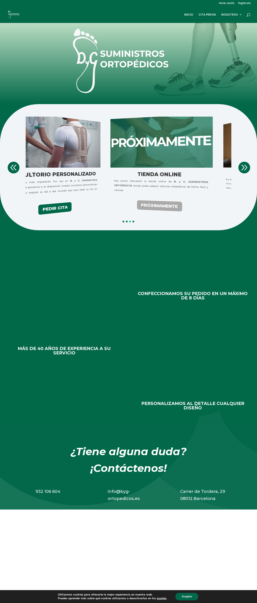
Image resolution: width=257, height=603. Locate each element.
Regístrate (244, 3)
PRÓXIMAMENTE (213, 206)
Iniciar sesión (226, 3)
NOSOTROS (229, 14)
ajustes (161, 598)
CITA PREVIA (207, 14)
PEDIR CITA (109, 208)
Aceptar (187, 596)
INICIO (188, 14)
